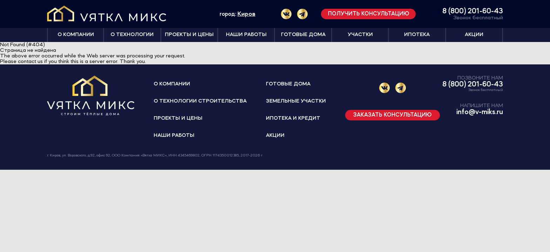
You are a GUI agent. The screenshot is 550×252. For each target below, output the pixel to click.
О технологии (132, 34)
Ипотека (417, 34)
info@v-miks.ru (479, 112)
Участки (360, 34)
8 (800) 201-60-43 (472, 11)
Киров (246, 14)
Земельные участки (296, 101)
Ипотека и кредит (293, 118)
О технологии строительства (200, 101)
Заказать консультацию (392, 115)
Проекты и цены (189, 34)
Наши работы (246, 34)
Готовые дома (303, 34)
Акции (474, 34)
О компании (76, 34)
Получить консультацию (368, 14)
